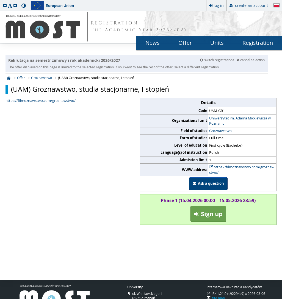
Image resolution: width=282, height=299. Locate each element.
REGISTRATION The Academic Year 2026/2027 (139, 26)
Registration (257, 42)
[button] (5, 5)
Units (217, 42)
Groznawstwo (41, 78)
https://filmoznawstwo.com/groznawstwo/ (241, 169)
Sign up (208, 213)
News (152, 42)
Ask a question (208, 183)
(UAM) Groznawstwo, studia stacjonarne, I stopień (90, 89)
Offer (185, 42)
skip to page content (1, 1)
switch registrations (217, 60)
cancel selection (250, 60)
